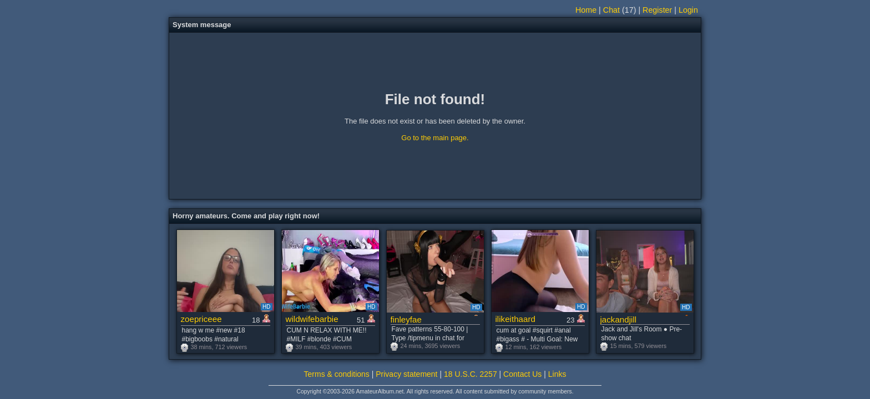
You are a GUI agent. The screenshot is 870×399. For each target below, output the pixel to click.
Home (585, 10)
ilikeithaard (515, 319)
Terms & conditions (337, 374)
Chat (611, 10)
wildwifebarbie (312, 319)
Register (657, 10)
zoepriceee (201, 319)
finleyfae (406, 319)
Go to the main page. (434, 138)
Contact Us (522, 374)
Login (688, 10)
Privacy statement (406, 374)
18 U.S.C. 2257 (470, 374)
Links (557, 374)
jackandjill (618, 319)
